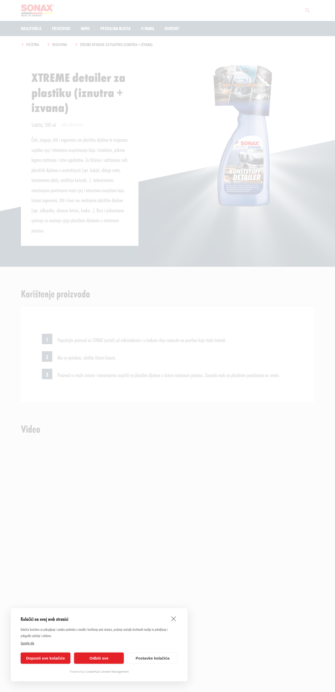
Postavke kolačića (152, 658)
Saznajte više (27, 642)
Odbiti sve (99, 658)
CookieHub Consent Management (107, 671)
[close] (174, 618)
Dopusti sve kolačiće (45, 658)
